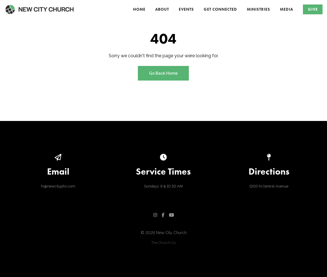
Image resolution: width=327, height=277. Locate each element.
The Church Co (163, 243)
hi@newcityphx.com (58, 186)
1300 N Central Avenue (268, 186)
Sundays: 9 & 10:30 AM (163, 186)
